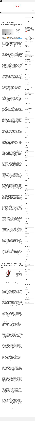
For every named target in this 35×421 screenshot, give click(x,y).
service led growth (19, 216)
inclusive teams (7, 133)
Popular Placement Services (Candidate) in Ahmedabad (11, 188)
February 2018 (27, 246)
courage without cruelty (11, 88)
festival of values (8, 111)
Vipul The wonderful (6, 251)
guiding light (16, 322)
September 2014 (27, 289)
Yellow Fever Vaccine (28, 111)
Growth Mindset (8, 121)
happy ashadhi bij (11, 122)
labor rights (12, 142)
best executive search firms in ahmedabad (13, 289)
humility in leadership (5, 131)
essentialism (3, 101)
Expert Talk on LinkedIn (8, 315)
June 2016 (26, 277)
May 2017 (26, 259)
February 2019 (27, 233)
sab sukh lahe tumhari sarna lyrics (11, 377)
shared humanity (4, 218)
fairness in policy (18, 110)
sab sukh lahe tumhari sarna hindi (15, 208)
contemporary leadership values (17, 85)
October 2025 (27, 125)
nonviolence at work (10, 167)
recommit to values (16, 197)
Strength (3, 382)
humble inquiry (20, 130)
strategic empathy (4, 222)
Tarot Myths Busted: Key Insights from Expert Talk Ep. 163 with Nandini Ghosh (29, 42)
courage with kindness (5, 88)
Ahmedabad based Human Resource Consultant (13, 45)
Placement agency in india (7, 177)
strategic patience (9, 222)
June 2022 (26, 183)
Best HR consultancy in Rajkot (17, 54)
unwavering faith (19, 400)
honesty (3, 325)
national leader (12, 347)
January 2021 (27, 198)
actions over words (6, 44)
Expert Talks (8, 109)
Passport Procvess (28, 94)
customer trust (19, 90)
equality (20, 313)
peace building (7, 175)
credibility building (17, 88)
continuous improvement (5, 86)
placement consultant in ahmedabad (8, 358)
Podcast (11, 183)
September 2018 (27, 241)
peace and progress (14, 174)
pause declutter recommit (7, 174)
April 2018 (26, 243)
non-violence (20, 347)
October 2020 (27, 203)
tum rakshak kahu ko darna (12, 399)
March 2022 (27, 188)
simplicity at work (19, 218)
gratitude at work (18, 120)
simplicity (18, 380)
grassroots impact (12, 120)
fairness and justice (7, 110)
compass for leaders (7, 79)
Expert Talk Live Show (16, 107)
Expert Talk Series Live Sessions (9, 108)
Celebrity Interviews (28, 54)
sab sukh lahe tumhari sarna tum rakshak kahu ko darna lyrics (12, 210)
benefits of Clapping (4, 289)
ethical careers (12, 101)
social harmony (9, 220)
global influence (14, 321)
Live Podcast (19, 156)
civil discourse (8, 76)
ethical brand (7, 101)
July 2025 (26, 130)
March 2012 (27, 297)
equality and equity (4, 100)
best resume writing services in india (12, 64)
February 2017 (27, 264)
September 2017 (27, 254)
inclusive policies (13, 132)
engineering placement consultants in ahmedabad (12, 313)
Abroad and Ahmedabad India (8, 43)
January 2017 (27, 266)
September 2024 (27, 147)
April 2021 (26, 193)
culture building (20, 89)
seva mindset (20, 217)
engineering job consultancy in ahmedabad (12, 98)
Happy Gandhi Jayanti (17, 122)
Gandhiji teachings (13, 118)
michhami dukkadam (5, 162)
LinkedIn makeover (11, 152)
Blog (5, 42)
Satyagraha (18, 379)
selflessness (6, 380)
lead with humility (16, 143)
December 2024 (27, 142)
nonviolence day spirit (17, 167)
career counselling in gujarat (5, 74)
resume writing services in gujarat (6, 206)
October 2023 (27, 165)
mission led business (18, 164)
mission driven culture (12, 164)
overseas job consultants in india (13, 173)
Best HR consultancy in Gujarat (14, 291)
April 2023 (26, 175)
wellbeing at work (9, 252)
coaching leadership (4, 77)
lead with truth (11, 144)
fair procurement (16, 109)
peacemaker (20, 354)
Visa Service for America (12, 251)
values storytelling (12, 249)
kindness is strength (7, 142)
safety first (13, 211)
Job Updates (27, 84)
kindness (7, 336)
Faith (20, 316)
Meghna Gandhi (12, 344)
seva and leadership (16, 217)
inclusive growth (17, 131)
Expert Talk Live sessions (9, 107)
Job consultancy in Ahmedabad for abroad (7, 333)
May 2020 (26, 211)
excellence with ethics (9, 106)
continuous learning (11, 86)
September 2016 (27, 272)
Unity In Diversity (9, 400)
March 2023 (27, 177)
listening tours (15, 156)
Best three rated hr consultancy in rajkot (13, 304)
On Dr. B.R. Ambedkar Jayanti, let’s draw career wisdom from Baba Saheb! (29, 34)
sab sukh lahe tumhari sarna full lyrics (12, 376)
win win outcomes (10, 254)
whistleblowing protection (16, 252)
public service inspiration (11, 195)
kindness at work (9, 141)
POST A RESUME (6, 369)
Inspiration (7, 332)
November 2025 (27, 124)
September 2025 (27, 127)
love (19, 343)
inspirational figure (11, 332)
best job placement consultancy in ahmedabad (14, 56)
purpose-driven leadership (5, 197)
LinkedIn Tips (27, 89)
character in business (10, 75)
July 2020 (26, 208)
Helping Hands (27, 76)
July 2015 (26, 281)
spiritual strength (20, 381)
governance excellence (7, 120)
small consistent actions (10, 219)
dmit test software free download (18, 311)
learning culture (13, 150)
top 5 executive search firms (8, 232)
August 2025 (27, 129)
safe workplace (9, 211)
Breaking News (27, 49)
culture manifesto (4, 90)
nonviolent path (16, 348)
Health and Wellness (28, 72)
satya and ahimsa (17, 211)
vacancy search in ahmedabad (6, 401)
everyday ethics (4, 106)
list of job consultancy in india (8, 155)
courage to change (13, 87)
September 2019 (27, 223)
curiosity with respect (14, 90)
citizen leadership (15, 75)
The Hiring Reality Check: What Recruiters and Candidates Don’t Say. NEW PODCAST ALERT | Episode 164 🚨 (29, 29)
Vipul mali (12, 402)
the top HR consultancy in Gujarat (14, 227)
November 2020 (27, 201)
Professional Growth (4, 194)
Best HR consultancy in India (8, 54)
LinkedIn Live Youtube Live (5, 152)
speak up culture (8, 221)
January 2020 (27, 216)
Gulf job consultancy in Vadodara (9, 323)
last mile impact (16, 142)
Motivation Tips (20, 42)
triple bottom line (6, 242)
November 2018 (27, 238)
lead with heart (11, 143)
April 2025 (26, 135)
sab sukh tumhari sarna (11, 379)
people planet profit (17, 175)
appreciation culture (9, 47)
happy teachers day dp (7, 123)
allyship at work (16, 46)
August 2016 (27, 274)
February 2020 (27, 215)
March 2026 (27, 117)
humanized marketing (15, 130)
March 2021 (27, 195)
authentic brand (19, 47)
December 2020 (27, 200)
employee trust (13, 97)
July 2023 (26, 170)
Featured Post (27, 66)
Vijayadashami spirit (13, 250)
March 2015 (27, 282)
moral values (14, 346)
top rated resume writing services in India (12, 241)
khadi (5, 336)
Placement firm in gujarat (15, 360)
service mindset (4, 217)
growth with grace (13, 121)
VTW (2, 252)
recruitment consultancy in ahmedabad (14, 369)
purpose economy (18, 196)
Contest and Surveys (28, 56)
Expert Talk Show (15, 108)
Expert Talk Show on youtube (9, 316)
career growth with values (13, 74)
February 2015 (27, 284)
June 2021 (26, 190)
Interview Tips (27, 82)
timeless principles (12, 229)
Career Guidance (27, 51)
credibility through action (5, 89)
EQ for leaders (14, 99)
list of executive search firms (11, 154)
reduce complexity (19, 200)
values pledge (7, 249)
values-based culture (17, 249)
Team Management (28, 106)
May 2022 (26, 185)
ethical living (3, 314)
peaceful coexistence (5, 354)
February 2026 (27, 119)
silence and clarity (14, 218)
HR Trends (16, 42)
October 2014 (27, 287)
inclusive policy (17, 132)
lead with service (7, 144)
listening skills (11, 156)
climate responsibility (19, 76)
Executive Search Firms (9, 314)
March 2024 (27, 157)
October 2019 (27, 221)
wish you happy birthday (16, 254)
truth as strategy (8, 243)
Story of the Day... (17, 283)
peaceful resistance (15, 354)
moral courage (17, 165)
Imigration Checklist (28, 81)
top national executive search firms (15, 239)
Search (33, 17)
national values (16, 166)
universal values (14, 400)
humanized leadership (8, 130)
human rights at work (7, 129)
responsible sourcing (8, 205)
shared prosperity (9, 218)
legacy (14, 337)
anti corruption (4, 47)
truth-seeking (7, 399)
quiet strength (11, 197)
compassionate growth (17, 80)
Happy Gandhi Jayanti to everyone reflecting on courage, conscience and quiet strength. (11, 24)
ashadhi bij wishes (14, 47)
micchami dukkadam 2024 (10, 161)
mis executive (6, 164)
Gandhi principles (6, 117)
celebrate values (19, 74)
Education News (27, 59)
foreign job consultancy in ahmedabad (14, 112)
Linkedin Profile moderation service (6, 153)
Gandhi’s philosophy (4, 321)
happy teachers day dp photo (15, 123)
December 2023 (27, 162)
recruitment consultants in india (12, 371)
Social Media (27, 101)
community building (12, 78)
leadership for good (4, 145)
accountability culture (15, 43)
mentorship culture (4, 161)
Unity (6, 400)
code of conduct (10, 77)
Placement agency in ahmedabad (10, 176)
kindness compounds (14, 141)
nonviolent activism (10, 348)
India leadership (18, 133)
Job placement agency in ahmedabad (10, 334)
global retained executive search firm (12, 119)
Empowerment (12, 312)
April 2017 (26, 261)
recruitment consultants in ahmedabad (13, 370)
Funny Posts (27, 69)
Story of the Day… (28, 103)
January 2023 (27, 180)
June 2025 (26, 132)
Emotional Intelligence (13, 96)
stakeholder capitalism (14, 221)
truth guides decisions (13, 243)
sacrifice (15, 379)
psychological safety (5, 195)
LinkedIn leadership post (18, 151)
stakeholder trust (19, 221)
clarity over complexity (13, 76)
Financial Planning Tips (28, 67)
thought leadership (19, 228)
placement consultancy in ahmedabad (16, 177)
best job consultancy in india (18, 293)
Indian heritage (8, 134)
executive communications (16, 106)
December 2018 (27, 236)
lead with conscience (6, 143)
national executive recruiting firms (9, 166)
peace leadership (11, 175)
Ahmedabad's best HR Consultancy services (8, 46)
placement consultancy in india (15, 178)
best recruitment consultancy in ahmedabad (13, 300)
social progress (10, 381)
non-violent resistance (5, 348)
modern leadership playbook (6, 165)
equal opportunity (19, 99)
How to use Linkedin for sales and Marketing (10, 325)
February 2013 (27, 292)
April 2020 (26, 213)
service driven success (8, 216)
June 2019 (26, 226)
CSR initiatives (11, 89)
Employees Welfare (12, 282)
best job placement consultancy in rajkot (7, 58)
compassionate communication (9, 80)
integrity (15, 332)
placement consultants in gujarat (10, 359)
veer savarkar (8, 250)
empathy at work (9, 97)
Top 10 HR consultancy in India (10, 230)
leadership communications (17, 144)
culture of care (9, 90)
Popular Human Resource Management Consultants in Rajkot (13, 366)
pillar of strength (8, 355)
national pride (16, 347)
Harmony (20, 324)
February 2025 (27, 139)
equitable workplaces (15, 100)
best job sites (15, 58)
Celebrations (8, 282)
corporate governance (18, 86)
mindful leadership (10, 163)
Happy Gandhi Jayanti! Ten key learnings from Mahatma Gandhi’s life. (12, 265)
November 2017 (27, 251)
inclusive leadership (7, 132)
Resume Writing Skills (28, 100)
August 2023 (27, 168)
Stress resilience (14, 222)
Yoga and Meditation (28, 112)
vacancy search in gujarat (13, 401)
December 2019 (27, 218)
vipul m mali (18, 250)
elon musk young (7, 96)
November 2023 (27, 163)
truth (4, 399)
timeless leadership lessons (5, 229)
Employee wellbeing (18, 97)
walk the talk (5, 252)
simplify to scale (4, 219)
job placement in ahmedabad (7, 140)
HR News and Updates (12, 42)
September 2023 (27, 167)
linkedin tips (5, 154)
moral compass (12, 165)
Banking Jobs (27, 46)
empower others (4, 98)
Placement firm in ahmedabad (7, 360)
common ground (7, 78)
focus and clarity (7, 112)
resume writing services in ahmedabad (16, 205)
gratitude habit (4, 121)
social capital (15, 219)
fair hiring (12, 109)
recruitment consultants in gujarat (13, 199)
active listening (11, 44)
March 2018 (27, 244)
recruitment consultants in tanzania (12, 200)
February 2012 (27, 299)
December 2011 (27, 302)
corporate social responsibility (6, 87)
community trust (17, 78)
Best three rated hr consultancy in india (7, 66)
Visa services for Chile (19, 251)
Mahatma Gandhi (7, 344)
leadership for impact (10, 145)
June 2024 (26, 152)
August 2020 (27, 206)
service (9, 380)
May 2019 (26, 228)
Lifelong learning (17, 150)
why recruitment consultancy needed (13, 253)
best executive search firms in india (15, 290)
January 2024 (27, 160)
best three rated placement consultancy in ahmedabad (11, 67)
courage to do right (18, 87)
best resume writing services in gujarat (15, 301)
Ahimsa (16, 284)
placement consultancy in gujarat (6, 178)
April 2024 (26, 155)
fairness (18, 316)
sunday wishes (14, 382)
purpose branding (6, 196)
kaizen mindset (4, 141)
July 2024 (26, 150)
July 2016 (26, 276)
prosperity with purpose (18, 194)
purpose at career (17, 195)
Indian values (12, 134)
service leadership (14, 216)
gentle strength (18, 118)
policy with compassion (15, 183)
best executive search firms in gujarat (12, 52)
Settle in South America (10, 217)
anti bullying (20, 46)
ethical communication (17, 101)
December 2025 (27, 122)
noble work (6, 167)
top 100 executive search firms (13, 231)
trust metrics (16, 242)
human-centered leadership (13, 129)
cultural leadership (15, 89)
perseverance (4, 355)
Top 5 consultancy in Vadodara (6, 389)
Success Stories (27, 105)
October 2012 (27, 294)
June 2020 (26, 210)
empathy (8, 312)
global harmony (10, 321)
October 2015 (27, 279)
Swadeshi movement (19, 382)
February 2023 (27, 178)
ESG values (20, 100)
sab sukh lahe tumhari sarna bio (17, 207)
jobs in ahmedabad (13, 140)
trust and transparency (12, 242)
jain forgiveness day (19, 332)
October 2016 (27, 271)
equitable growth (9, 100)
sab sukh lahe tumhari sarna (8, 207)
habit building (7, 122)
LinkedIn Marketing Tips (29, 87)
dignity (12, 311)
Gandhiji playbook (7, 118)
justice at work (19, 140)
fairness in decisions (13, 110)
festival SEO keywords (14, 111)
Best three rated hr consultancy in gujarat (17, 65)
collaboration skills (15, 77)
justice (3, 336)
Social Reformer (15, 381)
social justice (6, 381)
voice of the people (16, 403)
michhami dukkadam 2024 (11, 162)
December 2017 (27, 249)
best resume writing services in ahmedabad (11, 63)
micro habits (17, 162)
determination (9, 311)
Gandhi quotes (11, 117)
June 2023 (26, 172)
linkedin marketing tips (18, 152)
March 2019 (27, 231)
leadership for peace (16, 145)
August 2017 (27, 256)
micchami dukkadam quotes (18, 161)
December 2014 (27, 286)
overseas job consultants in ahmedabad (14, 172)
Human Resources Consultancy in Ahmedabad (12, 326)
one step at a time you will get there (9, 349)
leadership (10, 336)
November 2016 (27, 269)
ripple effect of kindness (14, 206)
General (7, 42)
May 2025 (26, 134)
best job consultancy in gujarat (15, 55)
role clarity (19, 206)
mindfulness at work (16, 163)
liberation (17, 337)
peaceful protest (10, 354)
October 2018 (27, 239)
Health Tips (27, 74)
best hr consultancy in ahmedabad (12, 53)
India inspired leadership (12, 133)
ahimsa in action (16, 44)
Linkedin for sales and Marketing (10, 151)
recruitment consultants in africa (14, 198)
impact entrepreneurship (11, 131)
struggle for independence (8, 382)
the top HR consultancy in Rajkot (12, 228)
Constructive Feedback (9, 85)
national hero (8, 347)
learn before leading (7, 150)
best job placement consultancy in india (16, 57)
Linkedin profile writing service (16, 153)
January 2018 (27, 248)
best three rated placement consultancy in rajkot (14, 69)
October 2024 (27, 145)
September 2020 (27, 205)
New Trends (13, 283)
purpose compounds (12, 196)
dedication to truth (4, 311)
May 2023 (26, 173)
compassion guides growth (13, 79)
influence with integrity (18, 134)
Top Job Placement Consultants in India (13, 238)
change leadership (4, 75)
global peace (19, 321)
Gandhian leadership (16, 117)
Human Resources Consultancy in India (16, 327)
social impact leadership (14, 220)
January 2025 (27, 140)
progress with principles (11, 194)
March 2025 (27, 137)
